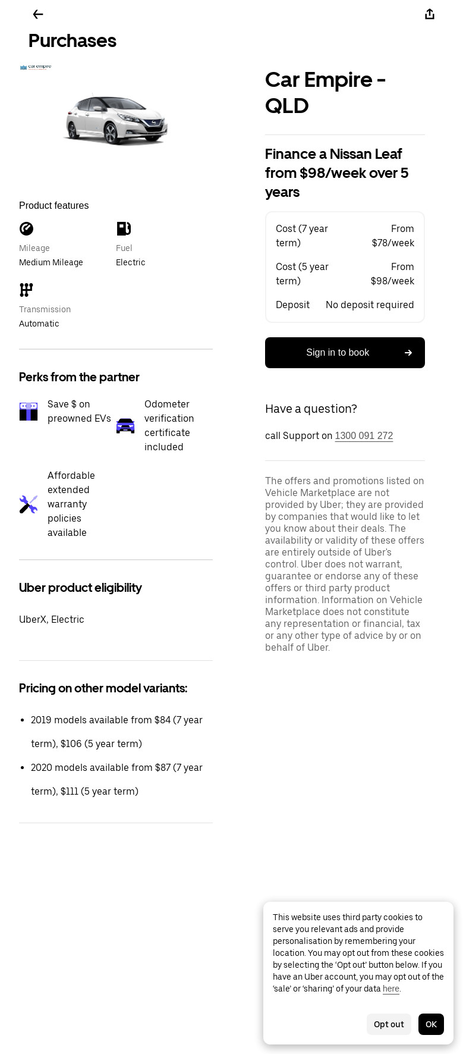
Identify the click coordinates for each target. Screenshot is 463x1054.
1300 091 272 (364, 436)
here (391, 988)
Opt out (389, 1024)
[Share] (429, 14)
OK (431, 1024)
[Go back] (38, 14)
